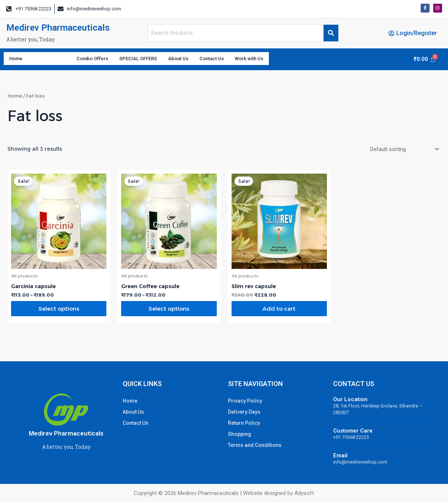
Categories (56, 60)
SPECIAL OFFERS (160, 60)
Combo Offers (106, 60)
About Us (207, 60)
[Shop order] (400, 152)
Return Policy (244, 423)
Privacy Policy (245, 401)
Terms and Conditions (254, 445)
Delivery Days (244, 412)
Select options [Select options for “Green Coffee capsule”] (169, 312)
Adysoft (304, 493)
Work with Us (291, 60)
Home (17, 60)
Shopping (239, 434)
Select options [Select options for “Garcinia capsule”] (59, 312)
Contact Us (246, 60)
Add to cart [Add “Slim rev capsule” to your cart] (279, 312)
